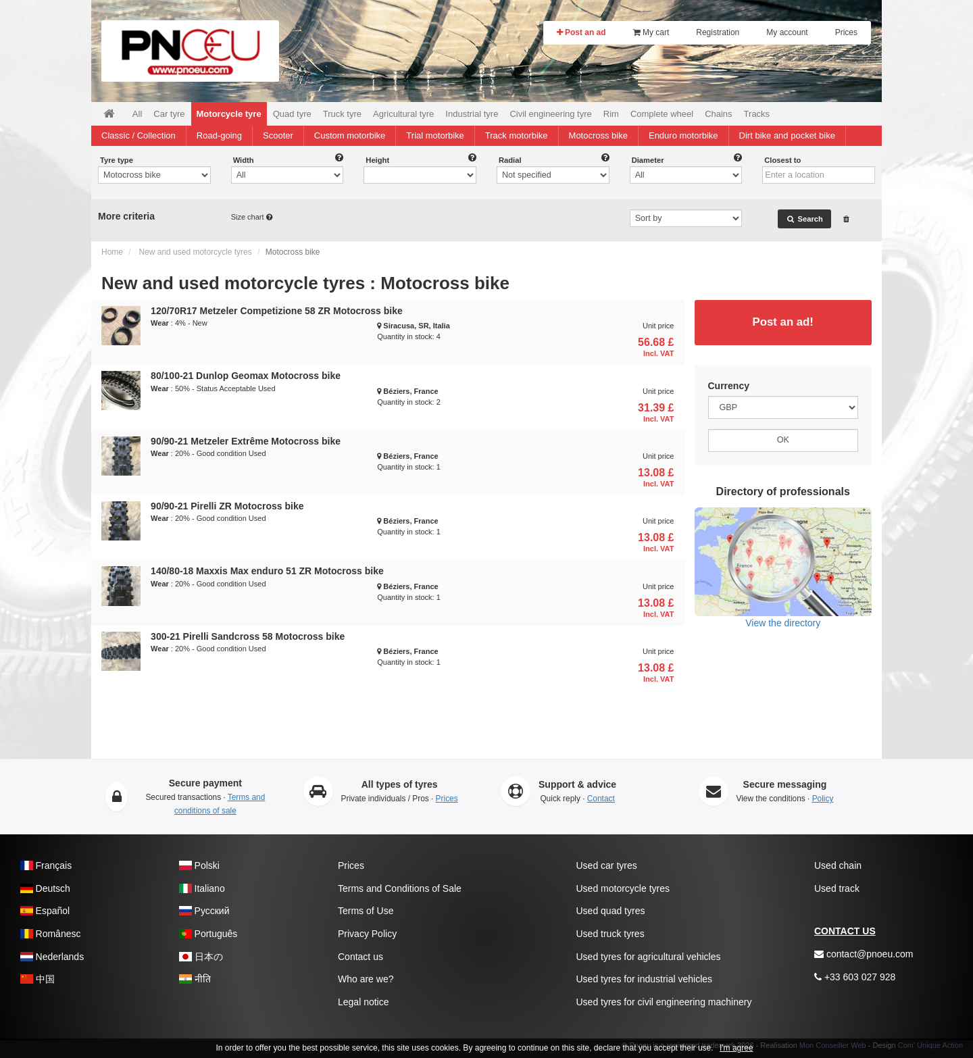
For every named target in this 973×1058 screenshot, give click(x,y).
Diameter (648, 160)
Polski (199, 865)
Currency (728, 385)
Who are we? (365, 979)
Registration (717, 32)
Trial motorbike (435, 135)
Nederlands (52, 956)
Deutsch (45, 888)
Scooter (278, 135)
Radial (510, 160)
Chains (718, 114)
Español (45, 910)
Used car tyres (606, 865)
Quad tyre (292, 114)
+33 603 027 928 (854, 977)
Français (46, 865)
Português (208, 933)
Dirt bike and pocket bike (787, 135)
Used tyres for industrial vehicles (644, 979)
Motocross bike (598, 135)
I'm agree (736, 1048)
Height (377, 160)
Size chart (248, 217)
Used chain (838, 865)
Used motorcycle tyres (623, 888)
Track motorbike (516, 135)
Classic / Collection (138, 135)
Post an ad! (783, 322)
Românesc (50, 933)
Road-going (219, 135)
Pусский (204, 910)
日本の (201, 956)
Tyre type (116, 160)
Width (243, 160)
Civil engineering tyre (550, 114)
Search (804, 219)
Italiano (202, 888)
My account (786, 32)
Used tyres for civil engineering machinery (664, 1002)
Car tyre (168, 114)
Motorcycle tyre (229, 114)
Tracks (757, 114)
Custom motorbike (349, 135)
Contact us (360, 956)
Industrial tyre (471, 114)
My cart (651, 32)
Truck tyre (342, 114)
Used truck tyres (610, 933)
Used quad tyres (610, 910)
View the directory (783, 567)
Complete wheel (661, 114)
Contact (601, 798)
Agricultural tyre (403, 114)
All (137, 114)
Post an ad (581, 32)
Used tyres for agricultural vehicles (648, 956)
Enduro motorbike (683, 135)
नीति (195, 979)
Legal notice (363, 1002)
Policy (823, 798)
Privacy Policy (367, 933)
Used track (836, 888)
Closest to (782, 160)
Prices (846, 32)
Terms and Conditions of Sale (399, 888)
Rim (611, 114)
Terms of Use (365, 910)
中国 (37, 979)
